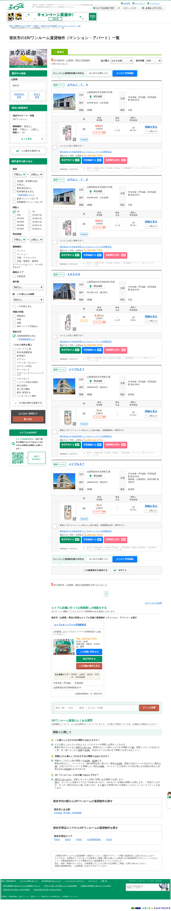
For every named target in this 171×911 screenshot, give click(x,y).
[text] (96, 708)
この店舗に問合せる (89, 651)
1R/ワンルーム (147, 168)
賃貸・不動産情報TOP (8, 881)
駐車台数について (26, 195)
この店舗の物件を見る (89, 666)
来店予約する (70, 160)
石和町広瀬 (98, 453)
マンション (136, 453)
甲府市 (57, 839)
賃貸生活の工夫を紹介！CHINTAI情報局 (16, 889)
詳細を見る (151, 126)
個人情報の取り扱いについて (51, 881)
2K (56, 766)
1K (133, 747)
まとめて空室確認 (124, 73)
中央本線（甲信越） (113, 168)
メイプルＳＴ (77, 369)
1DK (80, 750)
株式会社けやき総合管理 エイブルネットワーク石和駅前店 (86, 152)
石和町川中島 (99, 168)
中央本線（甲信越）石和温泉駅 (68, 813)
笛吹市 (89, 168)
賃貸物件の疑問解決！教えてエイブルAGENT (96, 886)
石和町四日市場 (99, 358)
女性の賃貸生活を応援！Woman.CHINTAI (47, 889)
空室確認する (92, 160)
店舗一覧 (104, 881)
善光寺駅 (152, 547)
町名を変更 (37, 95)
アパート (136, 168)
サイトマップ (140, 3)
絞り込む (28, 419)
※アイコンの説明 (153, 603)
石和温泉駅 (127, 168)
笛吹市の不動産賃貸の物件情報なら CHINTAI (134, 887)
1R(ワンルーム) (83, 747)
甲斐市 (79, 839)
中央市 (109, 839)
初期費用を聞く (116, 160)
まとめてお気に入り (98, 73)
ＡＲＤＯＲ (73, 274)
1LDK (87, 750)
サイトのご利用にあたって (29, 881)
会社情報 (127, 3)
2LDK (95, 760)
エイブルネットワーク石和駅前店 (70, 624)
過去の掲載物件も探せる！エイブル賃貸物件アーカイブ (21, 886)
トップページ (155, 3)
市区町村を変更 (19, 95)
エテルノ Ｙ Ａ (77, 84)
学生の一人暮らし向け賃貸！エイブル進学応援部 (60, 886)
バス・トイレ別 (92, 170)
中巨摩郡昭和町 (94, 839)
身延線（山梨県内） (139, 547)
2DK (102, 766)
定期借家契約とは (26, 339)
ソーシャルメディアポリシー (74, 881)
